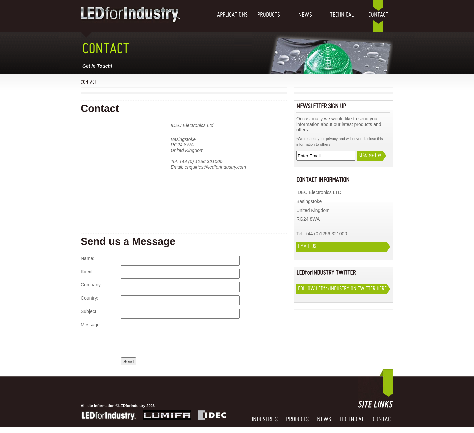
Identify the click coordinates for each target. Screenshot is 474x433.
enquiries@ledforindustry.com (215, 167)
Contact (378, 15)
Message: (91, 324)
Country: (89, 298)
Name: (87, 258)
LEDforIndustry (109, 421)
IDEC (212, 421)
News (305, 15)
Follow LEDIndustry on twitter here (342, 289)
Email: (87, 271)
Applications (232, 15)
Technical (342, 15)
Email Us (307, 246)
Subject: (89, 311)
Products (268, 15)
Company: (91, 284)
